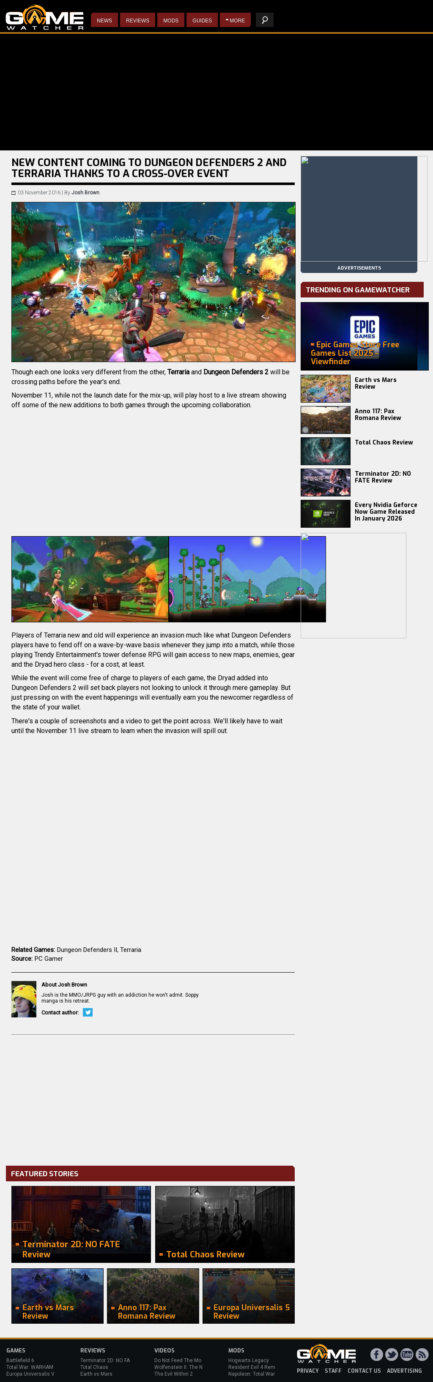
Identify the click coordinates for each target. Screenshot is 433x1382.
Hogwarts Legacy (248, 1360)
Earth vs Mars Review (376, 383)
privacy (308, 1371)
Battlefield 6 (20, 1360)
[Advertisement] (153, 1098)
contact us (364, 1371)
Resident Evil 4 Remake (256, 1367)
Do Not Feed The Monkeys (184, 1360)
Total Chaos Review (384, 443)
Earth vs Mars (96, 1374)
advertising (404, 1371)
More (237, 21)
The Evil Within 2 (173, 1374)
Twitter (88, 1012)
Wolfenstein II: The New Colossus (193, 1367)
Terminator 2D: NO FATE (107, 1360)
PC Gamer (49, 958)
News (104, 21)
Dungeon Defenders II (87, 950)
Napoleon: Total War (251, 1374)
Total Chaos (94, 1367)
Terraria (130, 950)
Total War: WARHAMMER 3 (37, 1367)
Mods (170, 21)
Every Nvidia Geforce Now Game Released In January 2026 (386, 512)
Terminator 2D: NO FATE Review (383, 477)
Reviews (137, 21)
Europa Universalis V (30, 1374)
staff (333, 1371)
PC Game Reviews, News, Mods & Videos (44, 17)
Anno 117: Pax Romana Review (378, 414)
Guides (202, 21)
